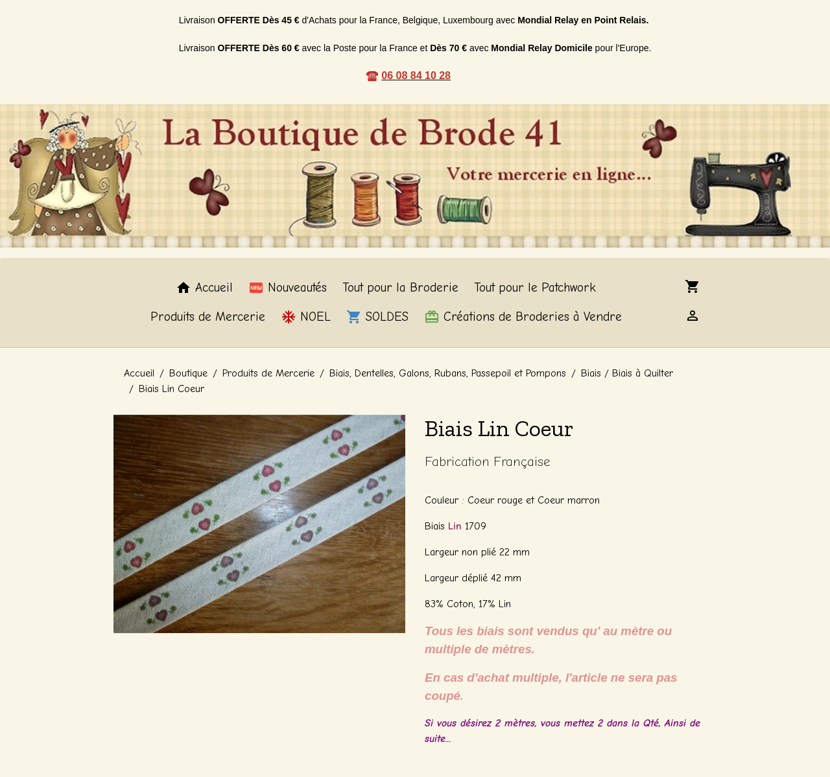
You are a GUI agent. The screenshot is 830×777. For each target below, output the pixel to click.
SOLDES (377, 317)
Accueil (204, 288)
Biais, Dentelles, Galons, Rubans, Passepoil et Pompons (447, 373)
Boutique (188, 373)
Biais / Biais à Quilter (627, 373)
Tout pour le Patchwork (535, 288)
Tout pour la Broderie (400, 288)
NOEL (306, 317)
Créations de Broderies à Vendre (523, 317)
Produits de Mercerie (207, 317)
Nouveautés (287, 288)
